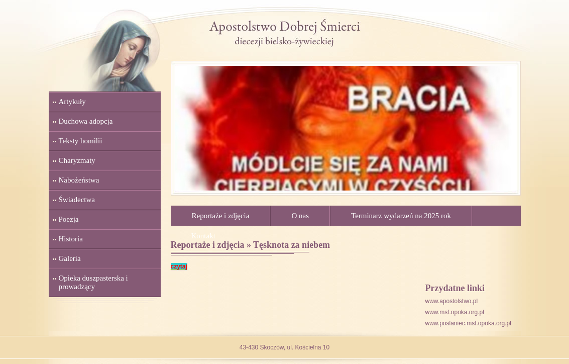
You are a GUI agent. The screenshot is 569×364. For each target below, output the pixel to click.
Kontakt (203, 236)
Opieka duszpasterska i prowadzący (93, 282)
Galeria (70, 258)
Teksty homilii (80, 141)
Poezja (69, 219)
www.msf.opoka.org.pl (454, 312)
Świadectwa (77, 200)
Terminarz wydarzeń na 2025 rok (401, 216)
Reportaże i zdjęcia (221, 216)
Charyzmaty (77, 160)
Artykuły (72, 102)
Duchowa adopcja (86, 121)
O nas (300, 216)
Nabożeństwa (79, 180)
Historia (71, 239)
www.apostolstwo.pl (451, 301)
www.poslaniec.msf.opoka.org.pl (468, 323)
